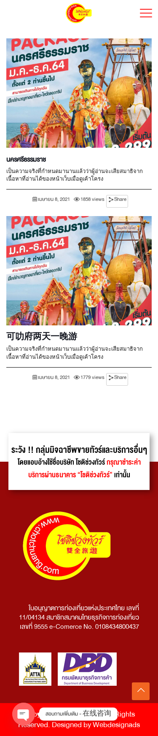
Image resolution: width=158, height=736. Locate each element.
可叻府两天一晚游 (41, 337)
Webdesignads (116, 724)
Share (120, 199)
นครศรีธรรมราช (26, 159)
